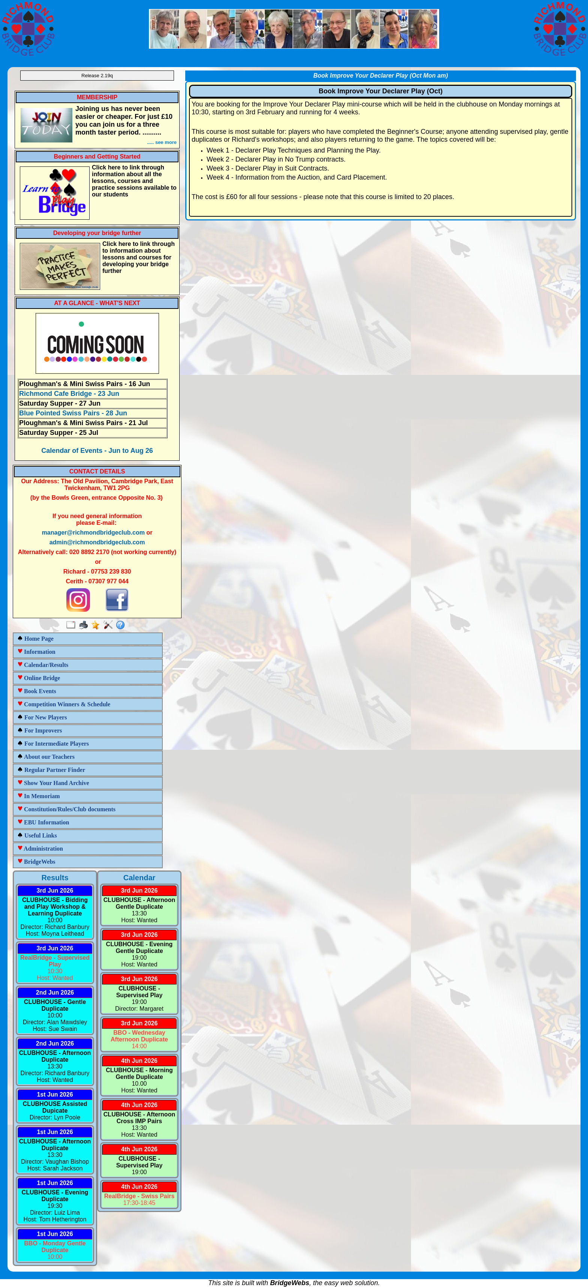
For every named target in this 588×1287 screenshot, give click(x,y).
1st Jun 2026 (55, 1094)
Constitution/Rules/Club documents (66, 809)
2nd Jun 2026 (55, 992)
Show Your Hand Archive (53, 783)
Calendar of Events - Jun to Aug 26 (97, 450)
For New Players (42, 717)
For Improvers (39, 730)
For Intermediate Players (53, 743)
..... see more (162, 142)
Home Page (35, 638)
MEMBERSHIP (97, 97)
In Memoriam (38, 796)
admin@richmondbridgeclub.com (97, 542)
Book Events (36, 691)
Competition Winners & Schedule (63, 704)
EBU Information (43, 822)
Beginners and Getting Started (97, 156)
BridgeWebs (36, 861)
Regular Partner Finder (51, 770)
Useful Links (37, 835)
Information (36, 652)
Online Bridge (38, 678)
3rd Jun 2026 (55, 890)
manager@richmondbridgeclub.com (93, 532)
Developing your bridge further (97, 233)
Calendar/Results (42, 665)
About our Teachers (46, 757)
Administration (40, 848)
